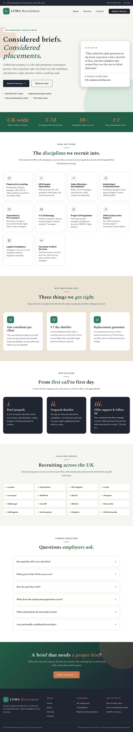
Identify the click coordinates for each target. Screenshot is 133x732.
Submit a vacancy (113, 712)
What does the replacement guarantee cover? (39, 599)
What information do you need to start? (36, 612)
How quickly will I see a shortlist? (33, 561)
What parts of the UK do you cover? (34, 574)
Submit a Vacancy (119, 11)
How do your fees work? (28, 587)
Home (49, 703)
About (75, 11)
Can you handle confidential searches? (36, 624)
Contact (100, 11)
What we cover (42, 83)
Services (87, 11)
